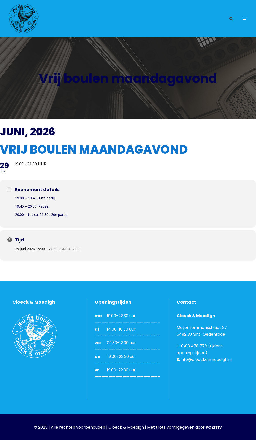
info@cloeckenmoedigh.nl (206, 359)
